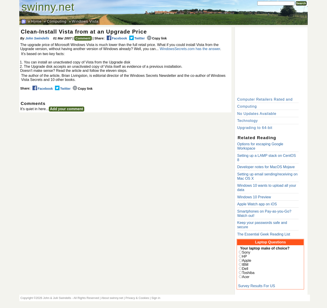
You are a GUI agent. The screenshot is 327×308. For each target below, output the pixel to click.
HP (244, 256)
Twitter (137, 38)
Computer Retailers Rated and (264, 99)
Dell (245, 269)
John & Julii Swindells (57, 298)
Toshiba (248, 273)
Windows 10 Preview (254, 197)
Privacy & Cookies (137, 298)
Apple (246, 260)
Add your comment (66, 109)
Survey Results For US (256, 286)
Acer (245, 277)
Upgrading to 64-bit (254, 128)
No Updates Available (256, 114)
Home (36, 21)
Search (301, 3)
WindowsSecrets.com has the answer (190, 49)
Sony (246, 252)
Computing (56, 21)
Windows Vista (85, 21)
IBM (245, 265)
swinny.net (48, 7)
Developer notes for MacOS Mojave (266, 167)
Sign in (155, 298)
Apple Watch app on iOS (257, 204)
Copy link (157, 38)
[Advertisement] (271, 61)
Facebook (117, 38)
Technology (247, 121)
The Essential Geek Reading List (263, 234)
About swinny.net (112, 298)
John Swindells (37, 38)
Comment (82, 38)
